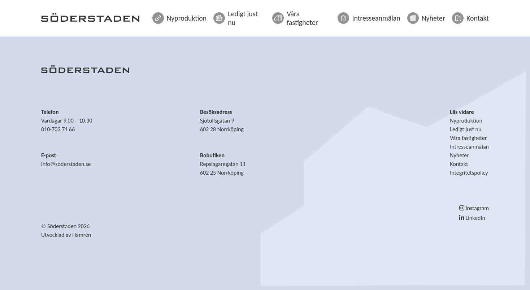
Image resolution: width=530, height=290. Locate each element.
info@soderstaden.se (66, 164)
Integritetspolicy (469, 172)
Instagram (474, 208)
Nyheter (432, 15)
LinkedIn (472, 217)
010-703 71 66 (58, 129)
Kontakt (472, 15)
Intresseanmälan (382, 15)
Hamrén (81, 234)
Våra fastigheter (323, 15)
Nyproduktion (214, 15)
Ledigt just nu (268, 15)
